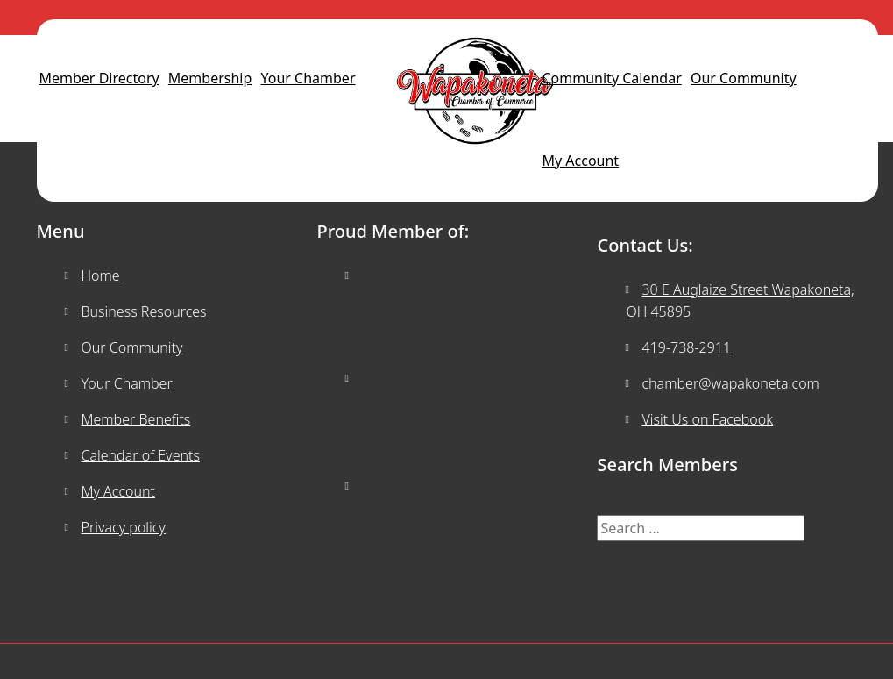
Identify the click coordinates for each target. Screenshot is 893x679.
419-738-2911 (686, 347)
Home (101, 275)
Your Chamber (308, 78)
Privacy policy (124, 527)
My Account (581, 160)
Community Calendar (612, 78)
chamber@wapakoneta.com (730, 383)
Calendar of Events (141, 455)
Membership (210, 78)
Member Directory (99, 78)
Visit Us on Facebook (707, 419)
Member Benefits (136, 419)
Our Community (744, 78)
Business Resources (144, 311)
